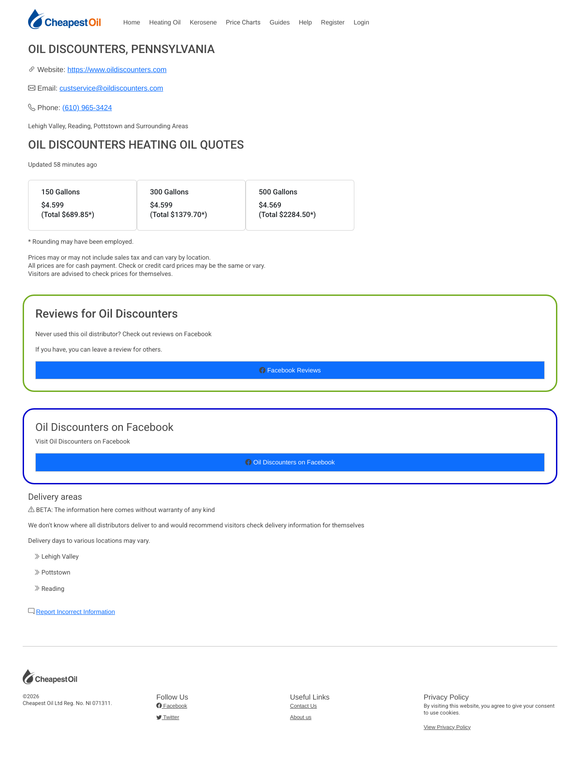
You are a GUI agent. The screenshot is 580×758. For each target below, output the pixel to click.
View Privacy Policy (447, 727)
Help (305, 22)
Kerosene (203, 22)
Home (131, 22)
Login (361, 22)
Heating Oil (164, 22)
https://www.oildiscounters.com (117, 70)
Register (332, 22)
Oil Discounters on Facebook (290, 462)
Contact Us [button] (303, 706)
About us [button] (300, 717)
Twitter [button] (167, 717)
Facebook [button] (171, 706)
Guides (280, 22)
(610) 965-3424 (87, 108)
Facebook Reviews (290, 370)
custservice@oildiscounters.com (111, 88)
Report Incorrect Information (75, 611)
